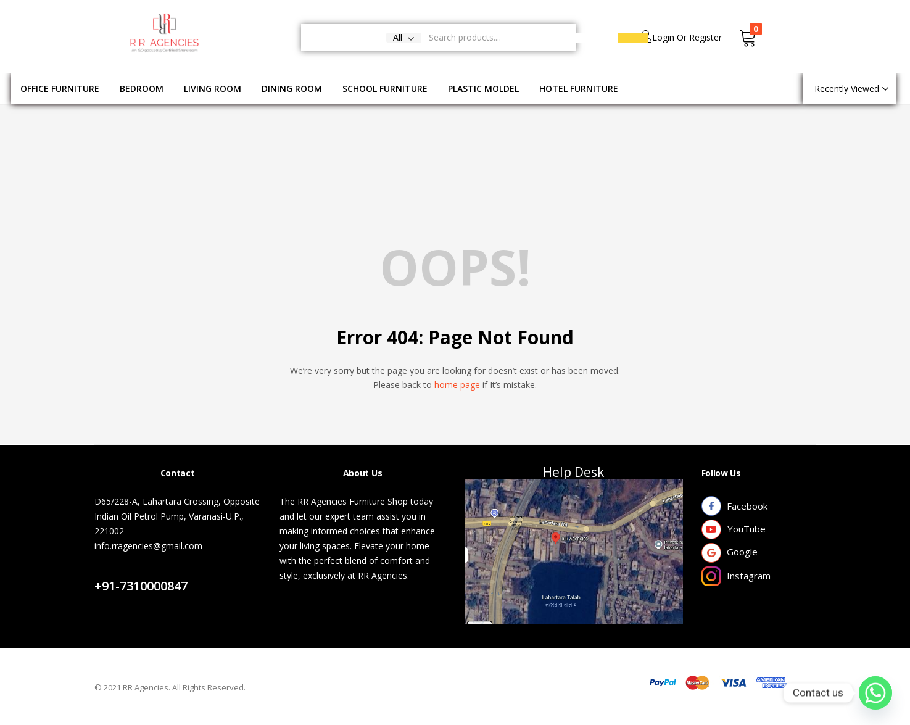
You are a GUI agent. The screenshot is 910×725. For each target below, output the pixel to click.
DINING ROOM (292, 88)
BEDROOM (141, 88)
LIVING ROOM (212, 88)
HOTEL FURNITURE (578, 88)
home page (457, 385)
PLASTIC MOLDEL (483, 88)
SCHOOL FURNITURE (385, 88)
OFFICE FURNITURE (59, 88)
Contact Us (130, 571)
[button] (403, 38)
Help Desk (573, 472)
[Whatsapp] (875, 693)
